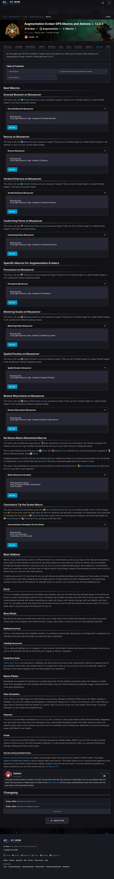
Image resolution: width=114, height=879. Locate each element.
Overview (7, 46)
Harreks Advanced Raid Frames (17, 758)
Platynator (8, 719)
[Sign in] (103, 3)
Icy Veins (6, 846)
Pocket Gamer (40, 866)
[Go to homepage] (12, 3)
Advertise (19, 860)
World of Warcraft (14, 17)
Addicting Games (28, 866)
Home (5, 17)
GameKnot (66, 866)
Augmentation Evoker (37, 17)
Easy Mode (30, 46)
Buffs (108, 46)
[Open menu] (109, 2)
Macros (99, 46)
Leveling (18, 46)
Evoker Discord (53, 782)
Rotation (51, 46)
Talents (42, 46)
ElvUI (6, 594)
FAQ (25, 860)
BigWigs (7, 633)
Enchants (78, 46)
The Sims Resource (14, 866)
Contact (11, 860)
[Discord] (37, 37)
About (5, 860)
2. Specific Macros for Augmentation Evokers (75, 71)
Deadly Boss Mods (11, 663)
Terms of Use (39, 860)
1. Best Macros (13, 71)
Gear (61, 46)
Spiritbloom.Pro (52, 766)
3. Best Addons (13, 77)
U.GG (5, 866)
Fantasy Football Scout (53, 866)
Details (6, 740)
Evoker (25, 17)
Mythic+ (89, 46)
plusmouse (43, 719)
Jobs (46, 860)
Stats (69, 46)
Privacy (30, 860)
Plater (6, 699)
